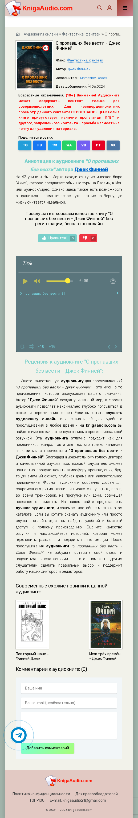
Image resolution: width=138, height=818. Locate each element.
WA (69, 145)
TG (25, 145)
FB (39, 145)
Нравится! (58, 238)
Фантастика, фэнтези (85, 60)
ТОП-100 (36, 800)
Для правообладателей (96, 794)
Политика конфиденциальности (41, 794)
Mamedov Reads (93, 78)
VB (83, 145)
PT (98, 145)
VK (113, 145)
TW (54, 145)
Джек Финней (79, 69)
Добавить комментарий (47, 748)
